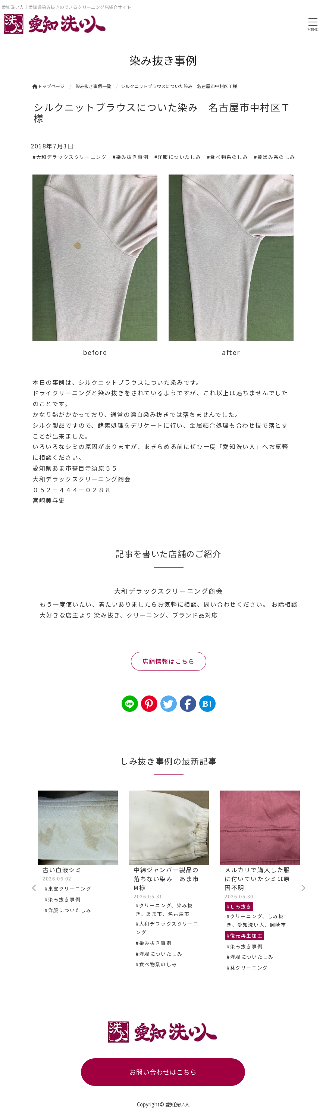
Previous (34, 888)
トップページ (48, 86)
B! (207, 704)
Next (303, 888)
